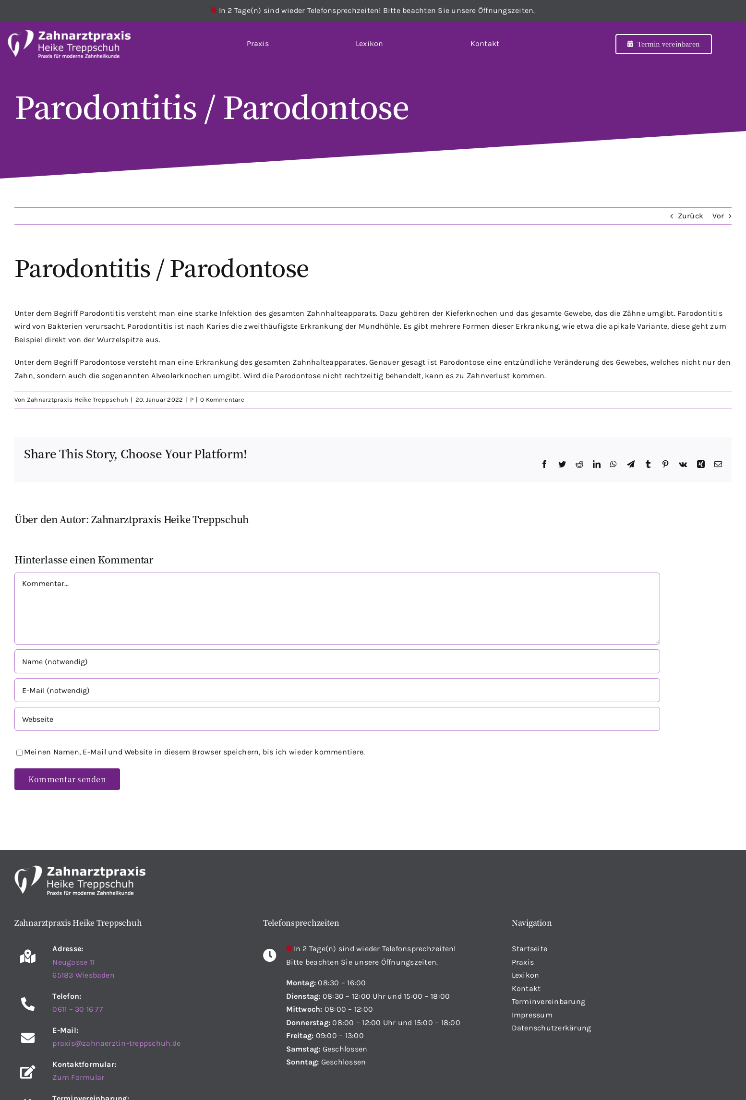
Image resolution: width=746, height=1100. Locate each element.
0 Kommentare (222, 399)
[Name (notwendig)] (337, 661)
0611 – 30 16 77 (77, 1009)
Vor (718, 215)
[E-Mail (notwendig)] (337, 690)
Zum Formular (78, 1077)
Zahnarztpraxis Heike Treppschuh (77, 399)
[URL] (337, 719)
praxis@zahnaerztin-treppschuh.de (116, 1043)
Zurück (690, 215)
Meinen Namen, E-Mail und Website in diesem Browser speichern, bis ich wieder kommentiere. (194, 751)
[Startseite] (69, 44)
